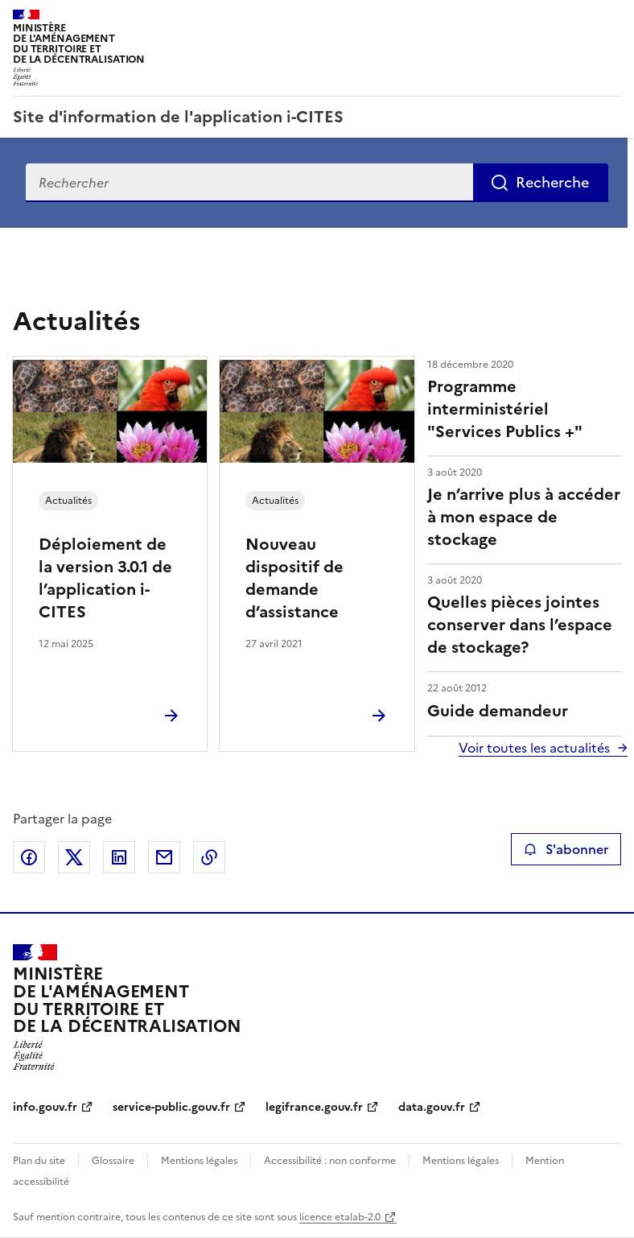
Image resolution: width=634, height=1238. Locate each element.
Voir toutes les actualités (534, 747)
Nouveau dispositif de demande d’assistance (294, 578)
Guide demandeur (497, 711)
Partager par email (164, 857)
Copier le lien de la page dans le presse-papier (209, 857)
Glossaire (113, 1160)
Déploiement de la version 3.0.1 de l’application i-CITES (105, 578)
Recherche (552, 182)
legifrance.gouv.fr (314, 1107)
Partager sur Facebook (29, 857)
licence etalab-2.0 (340, 1217)
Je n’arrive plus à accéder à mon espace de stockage (523, 516)
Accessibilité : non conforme (330, 1160)
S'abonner (566, 849)
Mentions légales (199, 1160)
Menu (611, 19)
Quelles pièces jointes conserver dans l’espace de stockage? (519, 624)
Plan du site (39, 1160)
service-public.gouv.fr (171, 1107)
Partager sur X (74, 857)
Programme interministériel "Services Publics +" (505, 409)
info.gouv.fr (45, 1107)
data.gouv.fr (431, 1107)
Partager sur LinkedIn (119, 857)
